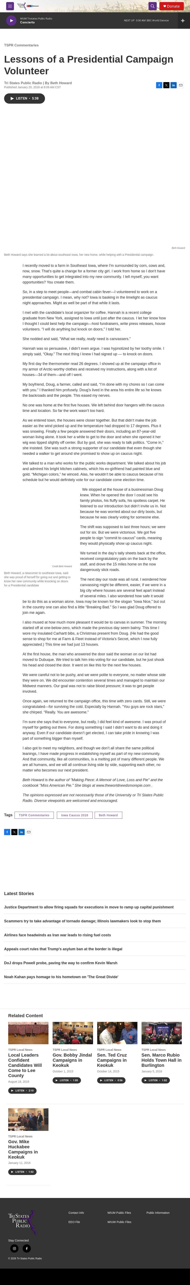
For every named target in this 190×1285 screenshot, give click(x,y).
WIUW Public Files (119, 1222)
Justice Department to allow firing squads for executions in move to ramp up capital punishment (89, 907)
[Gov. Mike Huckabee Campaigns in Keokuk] (28, 1119)
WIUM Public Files (119, 1212)
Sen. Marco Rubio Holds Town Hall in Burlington (162, 1060)
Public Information (157, 1212)
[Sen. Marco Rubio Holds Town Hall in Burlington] (162, 1033)
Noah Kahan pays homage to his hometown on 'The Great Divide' (61, 977)
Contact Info (76, 1212)
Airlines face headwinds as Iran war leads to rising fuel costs (57, 935)
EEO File (74, 1222)
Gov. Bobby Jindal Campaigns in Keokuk (72, 1060)
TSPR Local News (20, 1049)
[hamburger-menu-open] (10, 6)
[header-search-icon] (153, 6)
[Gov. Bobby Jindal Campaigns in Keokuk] (73, 1033)
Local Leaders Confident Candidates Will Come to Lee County (25, 1065)
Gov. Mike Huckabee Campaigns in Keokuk (23, 1149)
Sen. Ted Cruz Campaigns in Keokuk (112, 1060)
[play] (11, 20)
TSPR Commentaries (21, 45)
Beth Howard (108, 815)
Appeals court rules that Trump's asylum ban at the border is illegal (63, 949)
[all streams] (184, 20)
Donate (173, 6)
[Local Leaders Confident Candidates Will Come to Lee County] (28, 1033)
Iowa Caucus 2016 (74, 815)
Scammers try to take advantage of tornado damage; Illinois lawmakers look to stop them (82, 921)
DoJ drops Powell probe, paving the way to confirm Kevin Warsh (60, 963)
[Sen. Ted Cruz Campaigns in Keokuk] (117, 1033)
